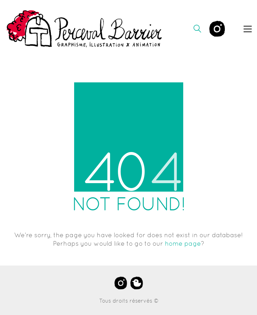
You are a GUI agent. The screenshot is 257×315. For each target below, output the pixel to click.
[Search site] (197, 29)
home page (183, 243)
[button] (248, 29)
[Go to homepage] (84, 29)
